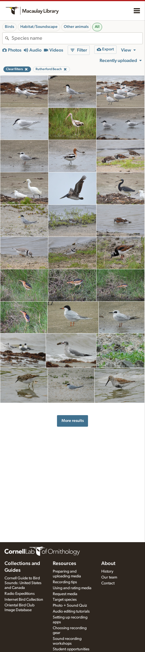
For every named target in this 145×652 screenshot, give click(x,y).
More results (72, 421)
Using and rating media (72, 588)
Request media (65, 594)
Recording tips (65, 582)
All (97, 27)
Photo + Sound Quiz (70, 606)
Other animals (76, 27)
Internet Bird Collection (24, 600)
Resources (64, 563)
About (108, 563)
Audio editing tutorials (71, 611)
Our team (109, 577)
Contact (108, 583)
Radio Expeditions (20, 594)
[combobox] (77, 38)
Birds (9, 27)
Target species (65, 600)
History (107, 571)
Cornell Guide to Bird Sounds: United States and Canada (23, 583)
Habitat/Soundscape (39, 27)
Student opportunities (71, 649)
